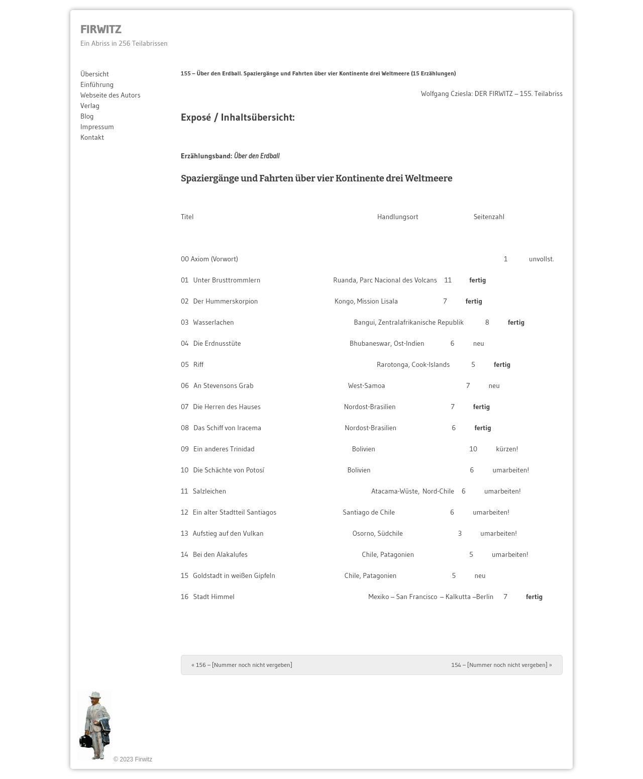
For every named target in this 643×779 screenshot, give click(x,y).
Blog (87, 116)
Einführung (97, 84)
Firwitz (100, 29)
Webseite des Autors (110, 95)
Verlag (89, 105)
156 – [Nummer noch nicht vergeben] (241, 664)
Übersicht (94, 73)
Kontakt (92, 137)
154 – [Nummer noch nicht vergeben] (502, 664)
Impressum (97, 126)
